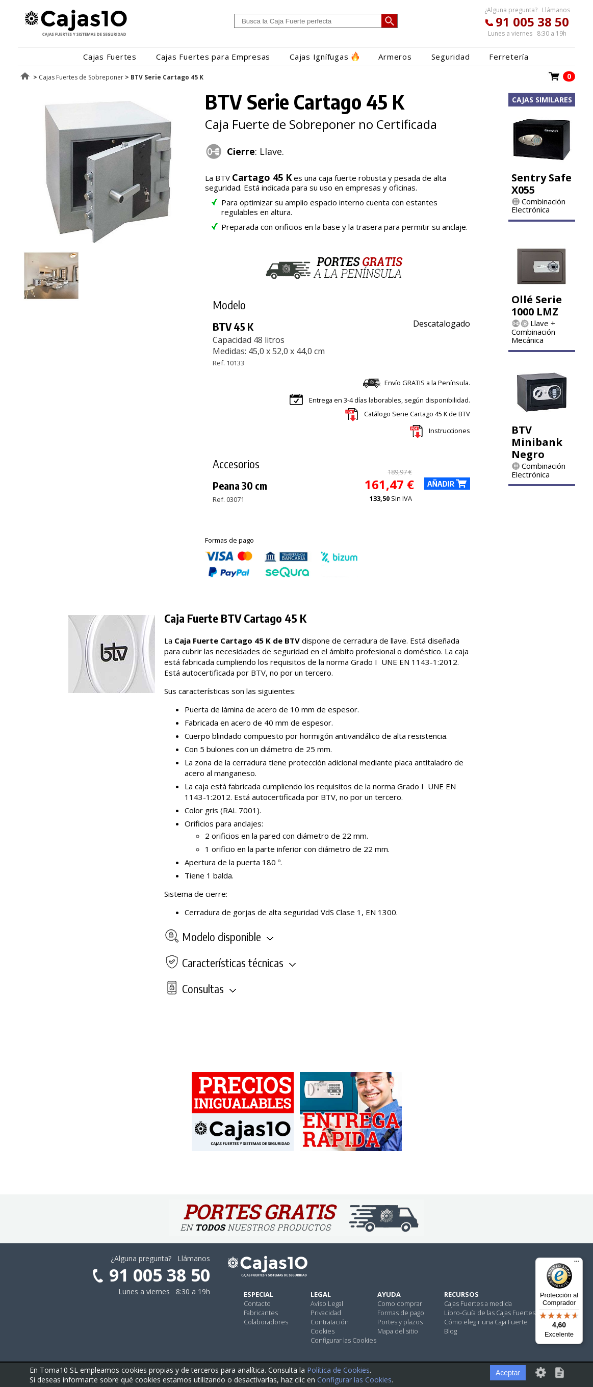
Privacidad (326, 1312)
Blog (450, 1331)
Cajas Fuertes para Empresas (213, 56)
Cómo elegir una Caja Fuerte (486, 1321)
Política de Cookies (338, 1370)
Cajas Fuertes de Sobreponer (81, 77)
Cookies (322, 1331)
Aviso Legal (327, 1303)
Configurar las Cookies (343, 1340)
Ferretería (509, 56)
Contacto (257, 1303)
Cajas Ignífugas (324, 56)
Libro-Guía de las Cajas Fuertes (489, 1312)
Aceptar (508, 1373)
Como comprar (399, 1303)
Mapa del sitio (397, 1331)
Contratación (330, 1321)
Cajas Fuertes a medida (478, 1303)
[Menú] (577, 1264)
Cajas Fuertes (110, 56)
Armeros (394, 56)
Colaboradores (266, 1321)
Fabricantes (261, 1312)
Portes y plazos (400, 1321)
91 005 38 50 (532, 21)
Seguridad (450, 56)
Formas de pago (400, 1312)
